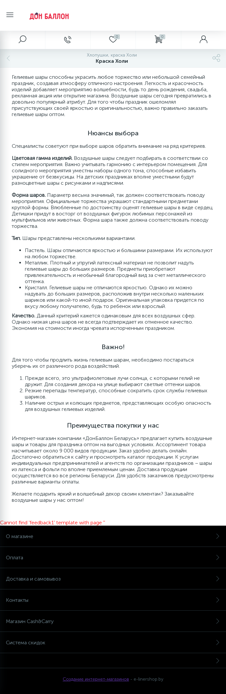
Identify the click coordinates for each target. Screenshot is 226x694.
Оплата (113, 557)
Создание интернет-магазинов (96, 679)
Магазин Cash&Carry (113, 621)
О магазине (113, 536)
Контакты (113, 600)
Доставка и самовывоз (113, 579)
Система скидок (113, 642)
